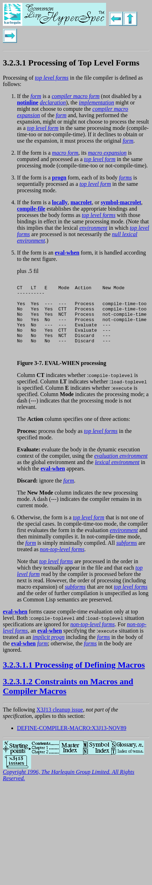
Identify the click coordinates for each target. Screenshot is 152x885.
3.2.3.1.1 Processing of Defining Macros (74, 679)
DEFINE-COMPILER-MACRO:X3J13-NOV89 (71, 743)
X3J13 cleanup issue (59, 724)
